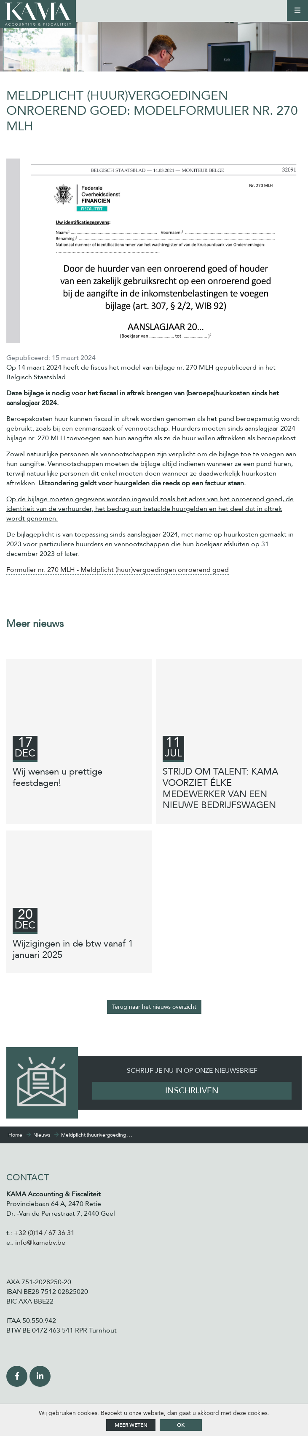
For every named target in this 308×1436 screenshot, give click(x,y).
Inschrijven (192, 1090)
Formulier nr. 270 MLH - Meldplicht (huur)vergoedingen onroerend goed (117, 569)
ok (181, 1425)
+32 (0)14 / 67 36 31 (44, 1233)
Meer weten (131, 1425)
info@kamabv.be (40, 1242)
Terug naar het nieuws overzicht (154, 1007)
